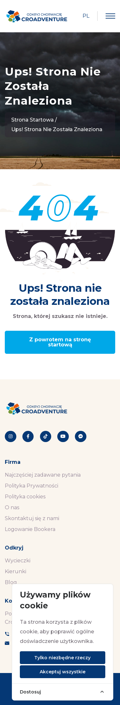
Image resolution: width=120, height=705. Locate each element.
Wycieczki (17, 561)
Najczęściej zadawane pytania (43, 475)
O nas (12, 507)
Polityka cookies (25, 497)
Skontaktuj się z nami (32, 518)
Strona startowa (32, 120)
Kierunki (15, 571)
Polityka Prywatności (31, 486)
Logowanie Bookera (30, 529)
